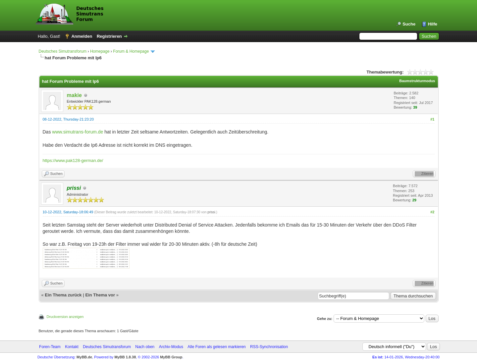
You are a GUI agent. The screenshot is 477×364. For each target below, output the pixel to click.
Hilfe (432, 24)
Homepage (100, 51)
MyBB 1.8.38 (125, 357)
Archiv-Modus (171, 346)
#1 (432, 119)
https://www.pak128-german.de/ (73, 160)
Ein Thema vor (100, 294)
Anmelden (81, 36)
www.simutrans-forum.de (77, 131)
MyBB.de (84, 357)
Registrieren (109, 36)
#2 (432, 212)
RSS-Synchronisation (269, 346)
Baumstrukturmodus (417, 81)
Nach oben (144, 346)
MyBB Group (171, 357)
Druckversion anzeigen (65, 317)
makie (74, 95)
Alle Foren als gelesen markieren (216, 346)
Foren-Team (50, 346)
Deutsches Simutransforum (63, 51)
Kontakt (72, 346)
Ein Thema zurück (63, 294)
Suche (408, 24)
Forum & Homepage (131, 51)
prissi (211, 212)
